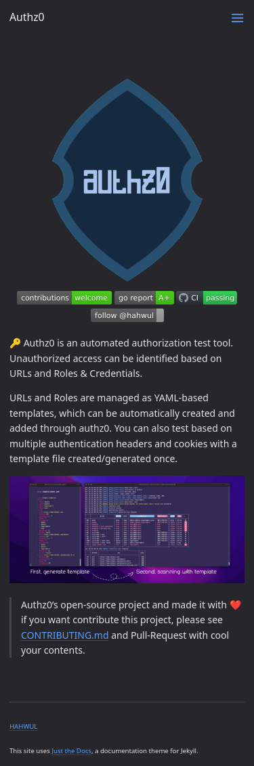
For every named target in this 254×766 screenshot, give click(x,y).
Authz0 (27, 16)
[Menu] (237, 18)
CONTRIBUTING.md (65, 635)
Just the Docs (71, 750)
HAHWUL (23, 726)
